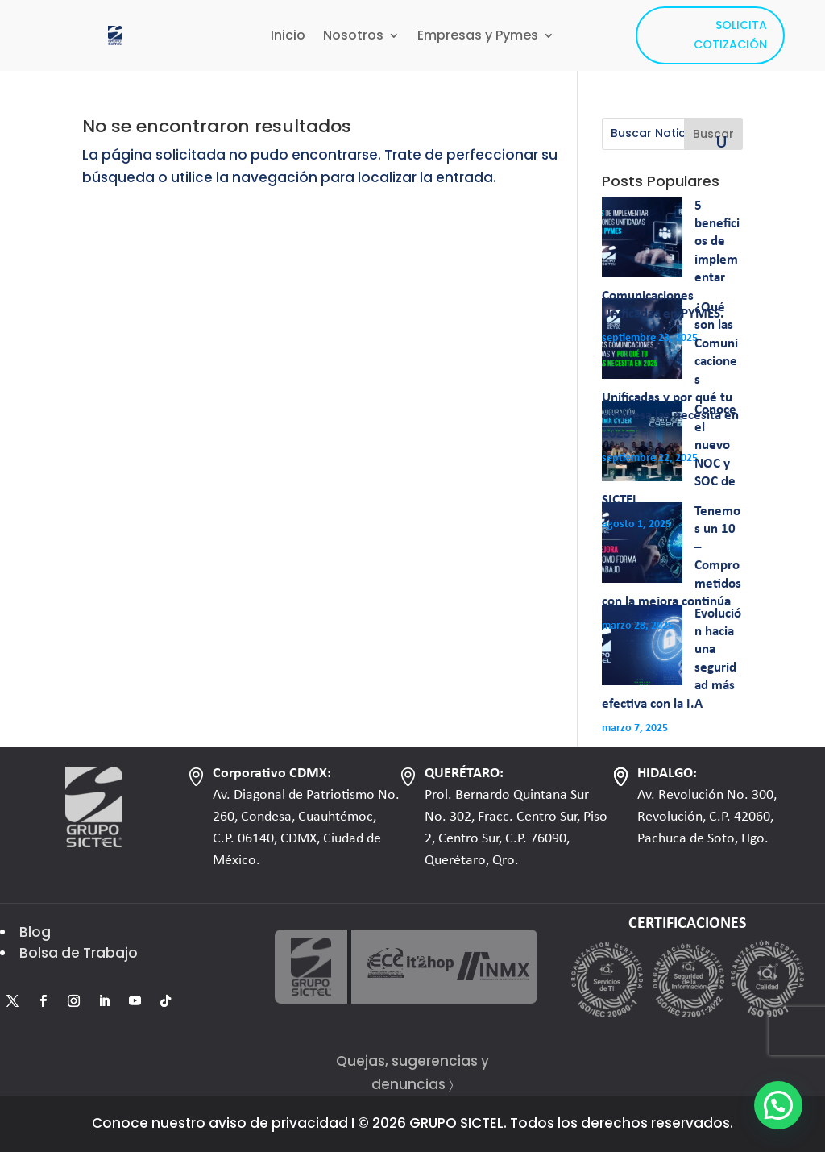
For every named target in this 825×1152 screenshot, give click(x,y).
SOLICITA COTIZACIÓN (730, 34)
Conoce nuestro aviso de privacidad (220, 1123)
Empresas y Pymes (477, 37)
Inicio (288, 37)
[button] (778, 1105)
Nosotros (353, 37)
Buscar (713, 134)
